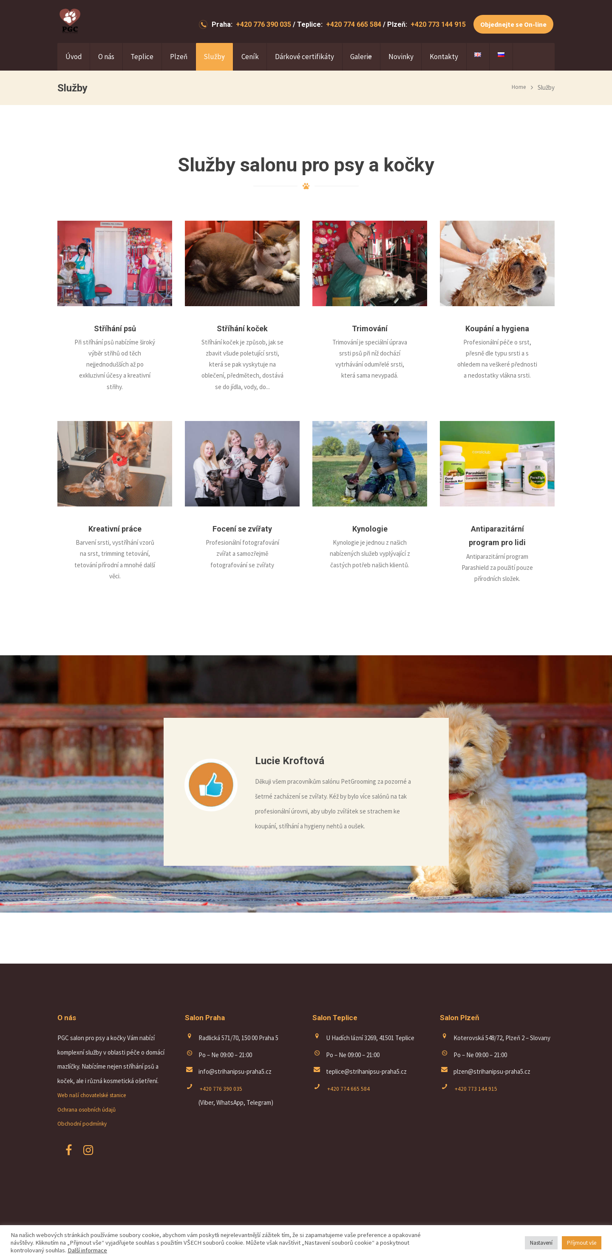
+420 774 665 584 (352, 24)
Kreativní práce (115, 528)
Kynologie (370, 528)
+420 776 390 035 (262, 24)
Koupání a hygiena (497, 328)
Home (518, 87)
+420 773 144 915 (437, 24)
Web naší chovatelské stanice (96, 1095)
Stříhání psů (115, 328)
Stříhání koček (242, 328)
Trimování (370, 328)
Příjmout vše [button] (581, 1242)
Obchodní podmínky (83, 1123)
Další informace (87, 1250)
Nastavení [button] (541, 1242)
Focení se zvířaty (242, 528)
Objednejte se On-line (513, 24)
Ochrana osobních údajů (89, 1109)
